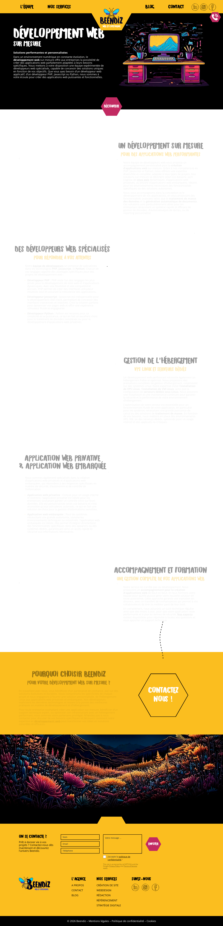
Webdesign (104, 890)
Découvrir (111, 106)
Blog (149, 7)
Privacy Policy (114, 866)
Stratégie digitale (109, 905)
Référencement (107, 900)
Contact (176, 7)
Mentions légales (99, 921)
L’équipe (26, 7)
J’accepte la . (119, 858)
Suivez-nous (141, 879)
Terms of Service (130, 866)
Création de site (107, 885)
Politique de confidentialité (128, 921)
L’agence (79, 879)
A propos (78, 885)
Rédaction (104, 895)
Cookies (151, 921)
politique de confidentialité (119, 858)
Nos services (59, 7)
